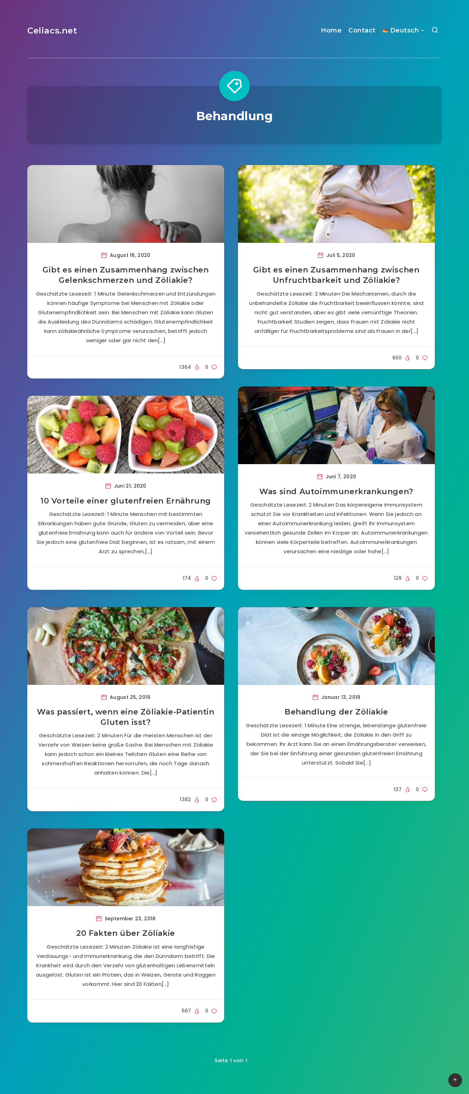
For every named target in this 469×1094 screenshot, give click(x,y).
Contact (362, 30)
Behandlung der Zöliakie (336, 712)
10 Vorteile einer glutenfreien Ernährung (125, 501)
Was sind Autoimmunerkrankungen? (336, 491)
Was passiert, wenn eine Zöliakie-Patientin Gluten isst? (125, 717)
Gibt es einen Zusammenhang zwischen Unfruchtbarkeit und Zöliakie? (336, 275)
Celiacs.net (52, 31)
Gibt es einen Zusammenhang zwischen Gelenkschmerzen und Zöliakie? (125, 275)
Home (331, 30)
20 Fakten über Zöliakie (125, 933)
